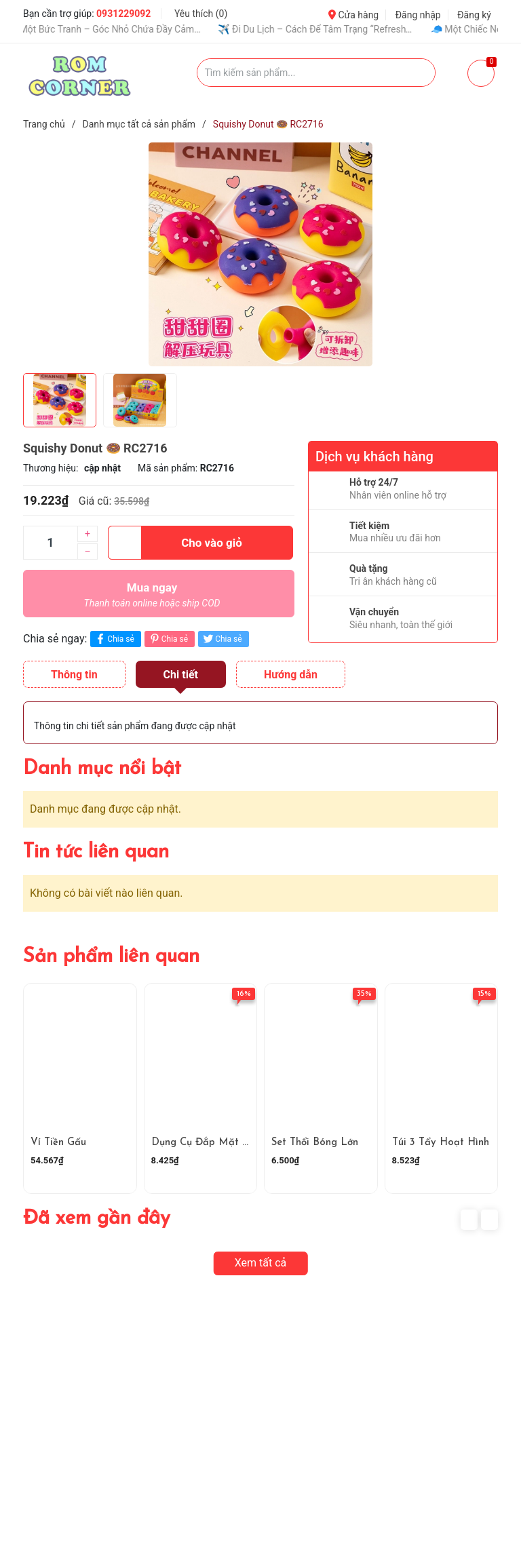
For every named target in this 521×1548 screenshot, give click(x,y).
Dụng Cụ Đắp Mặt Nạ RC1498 (223, 1143)
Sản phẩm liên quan (111, 957)
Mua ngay (152, 598)
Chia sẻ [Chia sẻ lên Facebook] (114, 639)
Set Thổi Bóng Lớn (314, 1143)
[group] (260, 254)
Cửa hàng (353, 14)
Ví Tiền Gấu (58, 1143)
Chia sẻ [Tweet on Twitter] (221, 639)
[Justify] (418, 72)
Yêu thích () (200, 13)
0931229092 (123, 13)
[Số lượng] (50, 543)
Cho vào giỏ (175, 543)
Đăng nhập (418, 14)
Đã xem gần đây (96, 1218)
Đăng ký (474, 14)
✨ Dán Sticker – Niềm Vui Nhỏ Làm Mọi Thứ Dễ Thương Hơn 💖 (235, 29)
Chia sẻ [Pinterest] (168, 639)
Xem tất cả (261, 1262)
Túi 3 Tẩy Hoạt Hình (440, 1143)
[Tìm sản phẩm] (316, 72)
